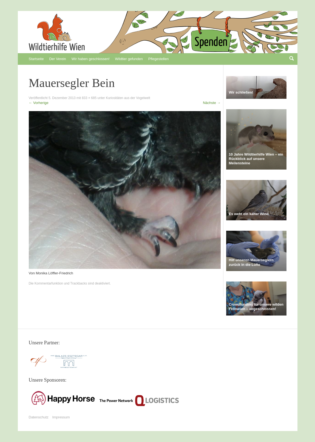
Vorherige (39, 103)
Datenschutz (39, 417)
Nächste (211, 103)
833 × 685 (89, 98)
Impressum (61, 417)
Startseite (36, 59)
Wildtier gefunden (129, 59)
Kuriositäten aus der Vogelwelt (128, 98)
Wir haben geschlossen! (91, 59)
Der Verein (57, 59)
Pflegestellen (158, 59)
